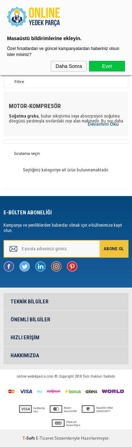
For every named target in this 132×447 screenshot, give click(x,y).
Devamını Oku (103, 124)
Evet (107, 66)
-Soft (29, 438)
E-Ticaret (45, 438)
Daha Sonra (69, 66)
